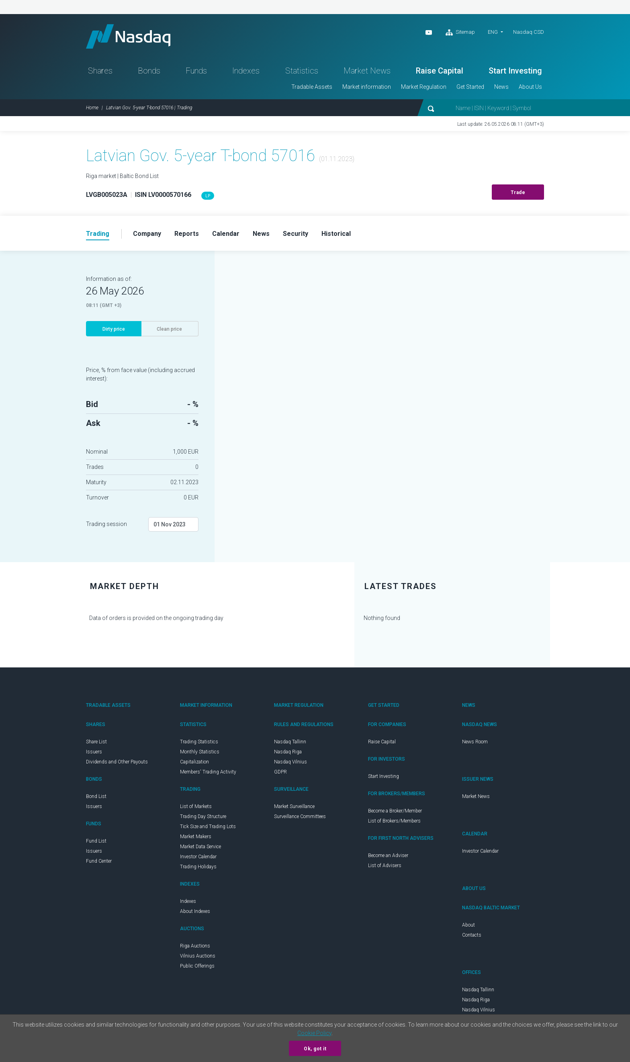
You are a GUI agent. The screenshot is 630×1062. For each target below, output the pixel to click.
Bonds (149, 71)
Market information (366, 87)
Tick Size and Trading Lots (208, 826)
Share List (96, 742)
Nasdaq (128, 36)
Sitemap (460, 32)
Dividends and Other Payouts (117, 762)
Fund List (96, 841)
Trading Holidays (198, 867)
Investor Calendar (198, 856)
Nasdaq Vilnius (290, 762)
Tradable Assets (311, 87)
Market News (367, 71)
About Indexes (195, 911)
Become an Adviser (388, 855)
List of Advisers (384, 865)
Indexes (246, 71)
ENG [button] (493, 32)
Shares (100, 71)
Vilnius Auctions (197, 956)
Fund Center (99, 861)
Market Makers (195, 836)
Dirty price (113, 329)
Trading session (106, 524)
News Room (475, 742)
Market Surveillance (294, 806)
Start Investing (515, 71)
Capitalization (194, 762)
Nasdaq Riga (288, 752)
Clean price (169, 329)
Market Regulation (423, 87)
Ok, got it (315, 1049)
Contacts (471, 935)
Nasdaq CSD (528, 32)
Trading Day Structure (203, 816)
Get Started (470, 87)
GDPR (280, 772)
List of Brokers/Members (394, 821)
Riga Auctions (195, 946)
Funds (196, 71)
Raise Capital (439, 71)
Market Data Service (200, 846)
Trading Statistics (199, 742)
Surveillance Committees (300, 816)
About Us (530, 87)
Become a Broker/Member (395, 811)
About (468, 925)
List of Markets (196, 806)
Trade (518, 192)
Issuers (94, 752)
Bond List (96, 796)
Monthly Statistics (199, 752)
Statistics (301, 71)
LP (207, 196)
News (501, 87)
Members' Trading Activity (208, 772)
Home (92, 107)
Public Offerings (197, 966)
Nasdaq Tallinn (290, 742)
